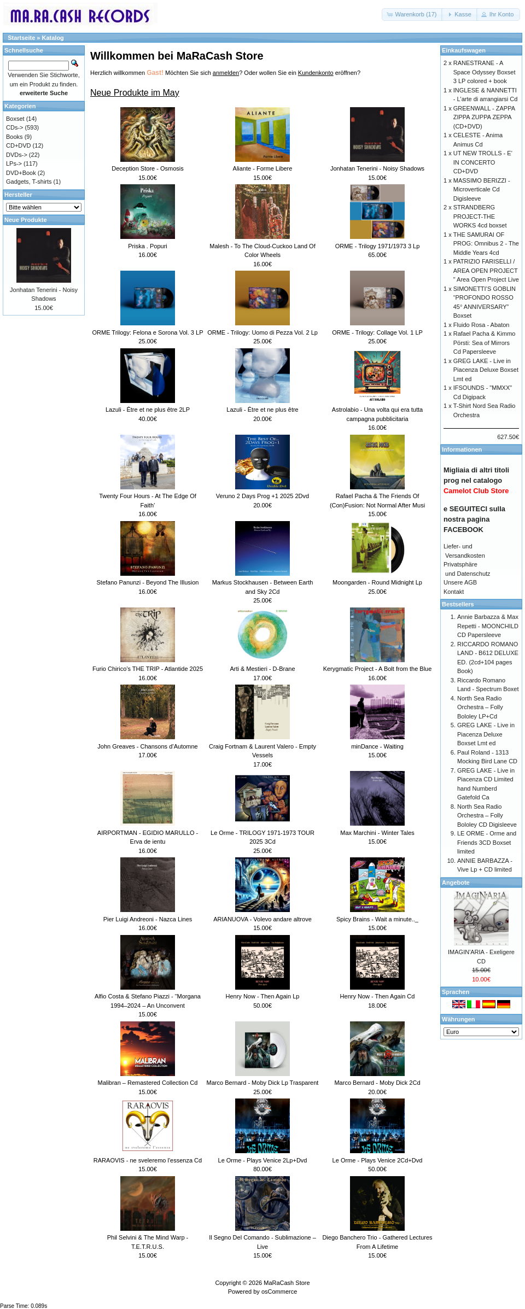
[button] (412, 14)
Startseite (21, 37)
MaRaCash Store (287, 1282)
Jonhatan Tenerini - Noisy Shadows (377, 168)
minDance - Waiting (377, 746)
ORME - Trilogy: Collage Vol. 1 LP (377, 332)
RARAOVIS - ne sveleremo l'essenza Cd (148, 1160)
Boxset (15, 118)
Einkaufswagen (464, 50)
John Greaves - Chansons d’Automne (147, 746)
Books (14, 136)
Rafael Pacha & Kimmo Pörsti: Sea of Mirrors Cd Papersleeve (484, 342)
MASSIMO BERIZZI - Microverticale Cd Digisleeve (481, 189)
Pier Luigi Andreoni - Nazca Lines (147, 919)
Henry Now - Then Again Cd (377, 996)
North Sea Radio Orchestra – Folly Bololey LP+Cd (480, 707)
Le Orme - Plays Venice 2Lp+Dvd (262, 1160)
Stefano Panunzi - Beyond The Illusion (148, 582)
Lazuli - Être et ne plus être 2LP (148, 409)
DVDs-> (16, 154)
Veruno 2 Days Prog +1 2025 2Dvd (262, 496)
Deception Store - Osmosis (147, 168)
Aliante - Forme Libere (263, 168)
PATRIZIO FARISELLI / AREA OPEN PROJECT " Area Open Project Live (486, 270)
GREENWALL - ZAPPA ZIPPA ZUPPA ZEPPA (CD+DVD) (484, 117)
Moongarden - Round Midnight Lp (377, 582)
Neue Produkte (25, 220)
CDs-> (14, 127)
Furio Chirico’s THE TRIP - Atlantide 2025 (147, 668)
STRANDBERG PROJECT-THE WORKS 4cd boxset (480, 216)
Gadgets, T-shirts (29, 181)
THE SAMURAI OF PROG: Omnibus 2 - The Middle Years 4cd (486, 243)
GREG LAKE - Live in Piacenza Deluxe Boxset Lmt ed (485, 370)
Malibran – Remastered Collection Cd (148, 1082)
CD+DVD (18, 145)
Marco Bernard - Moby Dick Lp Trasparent (263, 1082)
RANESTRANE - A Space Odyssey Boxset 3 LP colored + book (484, 72)
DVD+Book (21, 173)
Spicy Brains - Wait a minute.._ (377, 919)
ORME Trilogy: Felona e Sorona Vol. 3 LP (147, 332)
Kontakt (454, 591)
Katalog (53, 37)
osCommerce (279, 1291)
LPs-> (14, 163)
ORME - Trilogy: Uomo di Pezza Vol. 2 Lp (262, 332)
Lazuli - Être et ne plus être (262, 409)
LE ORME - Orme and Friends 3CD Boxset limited (486, 842)
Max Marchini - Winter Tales (377, 832)
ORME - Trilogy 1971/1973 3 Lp (377, 246)
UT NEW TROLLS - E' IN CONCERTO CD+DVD (482, 162)
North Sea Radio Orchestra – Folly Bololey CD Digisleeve (487, 815)
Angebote (456, 882)
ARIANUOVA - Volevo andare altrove (262, 919)
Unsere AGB (460, 582)
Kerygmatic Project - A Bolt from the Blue (377, 668)
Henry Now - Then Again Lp (263, 996)
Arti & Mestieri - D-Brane (262, 668)
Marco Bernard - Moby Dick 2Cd (377, 1082)
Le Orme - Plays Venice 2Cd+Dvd (377, 1160)
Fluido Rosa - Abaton (481, 325)
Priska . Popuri (147, 246)
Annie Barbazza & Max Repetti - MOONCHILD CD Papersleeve (487, 625)
